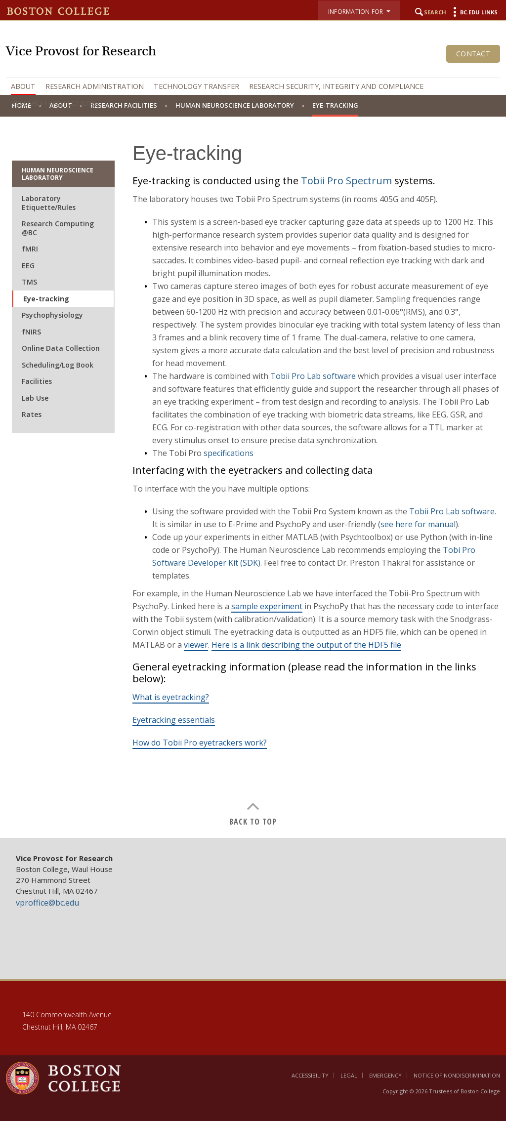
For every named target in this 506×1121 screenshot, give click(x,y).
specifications (228, 453)
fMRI (30, 248)
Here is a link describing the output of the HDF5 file (306, 644)
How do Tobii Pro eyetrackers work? (199, 742)
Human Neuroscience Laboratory (57, 174)
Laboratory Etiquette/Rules (49, 203)
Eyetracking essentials (173, 719)
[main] (253, 477)
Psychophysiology (52, 315)
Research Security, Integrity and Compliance (336, 86)
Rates (32, 414)
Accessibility (310, 1075)
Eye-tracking (46, 298)
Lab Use (35, 398)
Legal (348, 1075)
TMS (29, 282)
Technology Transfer (196, 86)
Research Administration (94, 86)
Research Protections (54, 103)
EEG (28, 265)
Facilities (37, 381)
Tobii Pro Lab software (313, 376)
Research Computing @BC (58, 228)
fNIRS (31, 331)
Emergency (385, 1075)
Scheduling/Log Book (57, 365)
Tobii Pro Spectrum (346, 180)
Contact (473, 53)
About (23, 86)
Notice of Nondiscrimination (457, 1075)
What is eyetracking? (170, 697)
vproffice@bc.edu (47, 902)
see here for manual (418, 524)
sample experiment (266, 606)
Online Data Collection (61, 348)
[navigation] (253, 95)
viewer (196, 644)
